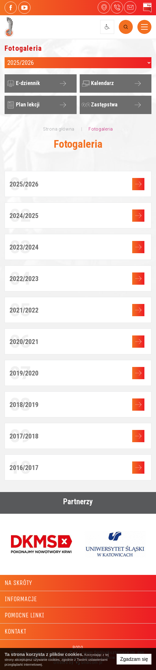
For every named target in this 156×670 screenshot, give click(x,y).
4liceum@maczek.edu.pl (130, 7)
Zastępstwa (99, 104)
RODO (78, 647)
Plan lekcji (22, 104)
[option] (41, 544)
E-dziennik (22, 83)
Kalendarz (97, 83)
